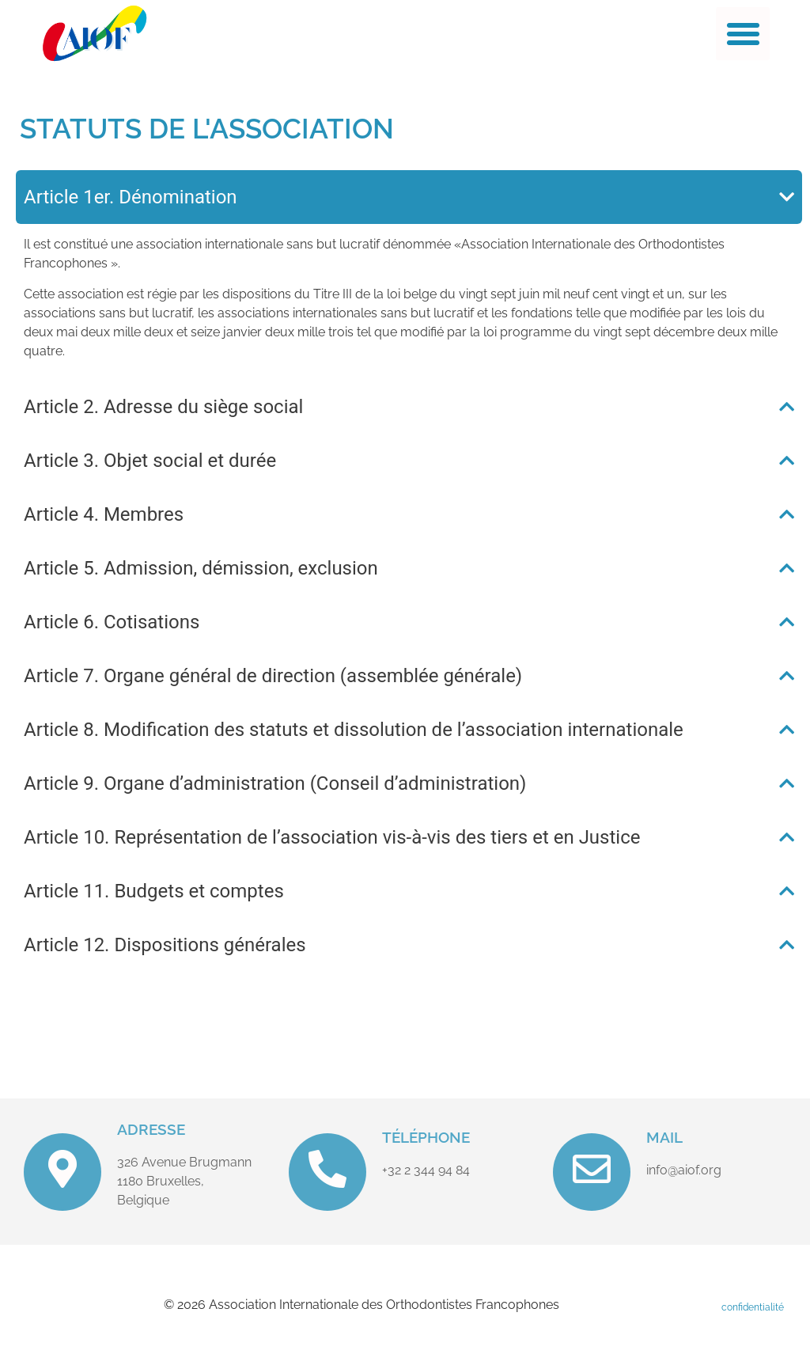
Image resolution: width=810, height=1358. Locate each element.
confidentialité (752, 1307)
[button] (743, 34)
